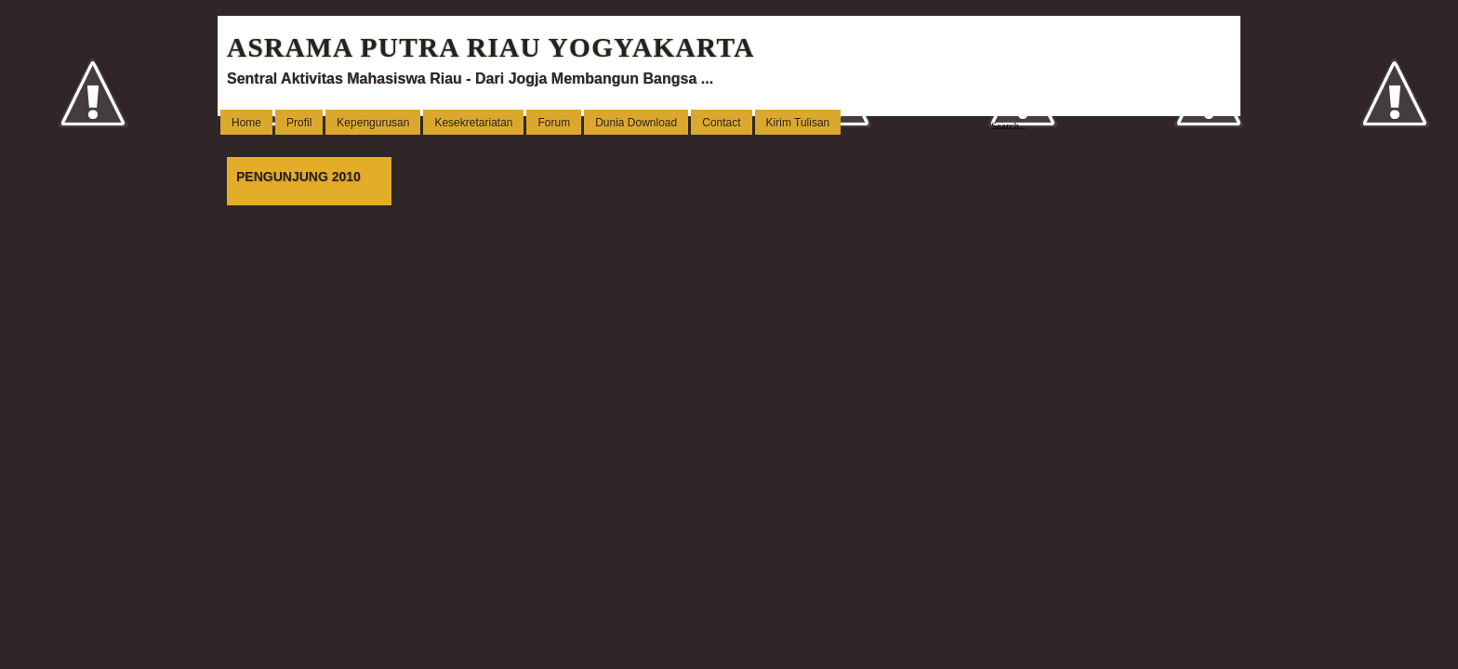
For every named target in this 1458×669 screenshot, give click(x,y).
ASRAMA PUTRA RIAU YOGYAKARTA (491, 47)
